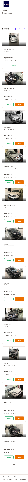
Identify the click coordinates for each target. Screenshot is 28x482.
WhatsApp (14, 65)
